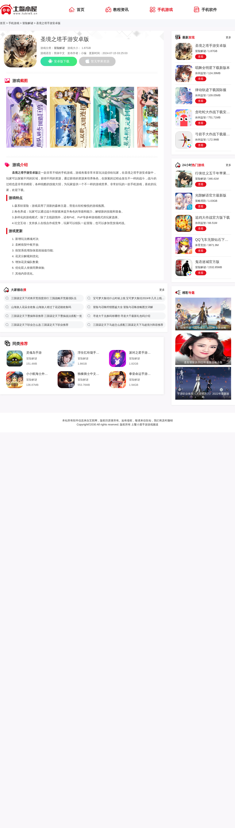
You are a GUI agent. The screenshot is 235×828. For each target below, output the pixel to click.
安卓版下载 (58, 61)
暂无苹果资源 (97, 61)
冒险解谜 (27, 23)
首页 (2, 23)
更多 (162, 289)
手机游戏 (13, 23)
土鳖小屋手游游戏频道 (144, 424)
